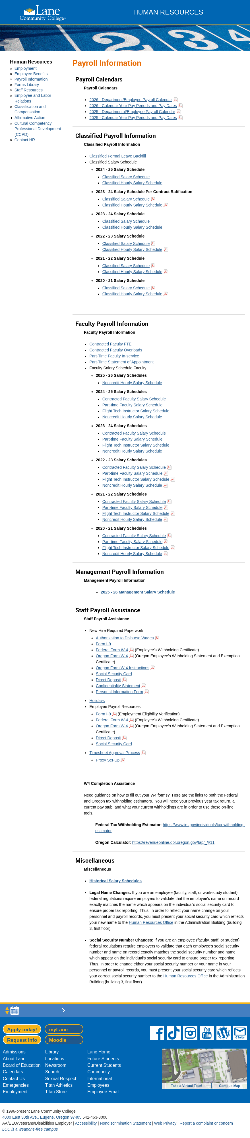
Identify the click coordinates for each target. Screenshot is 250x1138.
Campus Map (229, 1086)
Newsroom (56, 1065)
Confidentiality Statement (118, 685)
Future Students (103, 1058)
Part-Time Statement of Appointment (121, 362)
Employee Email (103, 1091)
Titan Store (56, 1091)
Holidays (97, 700)
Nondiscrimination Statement (125, 1123)
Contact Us (14, 1078)
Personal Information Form (119, 691)
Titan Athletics (59, 1085)
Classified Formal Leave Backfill (117, 156)
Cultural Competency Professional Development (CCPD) (38, 128)
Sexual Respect (60, 1078)
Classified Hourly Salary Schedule (132, 183)
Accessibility (86, 1123)
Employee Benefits (31, 73)
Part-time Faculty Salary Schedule (132, 405)
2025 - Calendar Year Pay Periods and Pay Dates (133, 117)
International (99, 1078)
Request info (22, 1040)
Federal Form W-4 (112, 650)
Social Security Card (114, 674)
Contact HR (25, 140)
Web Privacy (165, 1123)
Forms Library (27, 84)
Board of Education (22, 1065)
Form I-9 (103, 644)
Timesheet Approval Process (114, 752)
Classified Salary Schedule (126, 177)
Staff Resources (29, 90)
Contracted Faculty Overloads (115, 350)
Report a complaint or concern (206, 1123)
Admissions (14, 1051)
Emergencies (16, 1085)
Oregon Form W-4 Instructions (122, 668)
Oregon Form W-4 (112, 656)
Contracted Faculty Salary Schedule (134, 399)
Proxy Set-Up (107, 760)
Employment (26, 68)
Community (98, 1071)
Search (52, 1071)
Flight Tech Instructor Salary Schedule (136, 411)
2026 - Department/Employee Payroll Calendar (130, 99)
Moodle (57, 1040)
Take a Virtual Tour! (186, 1086)
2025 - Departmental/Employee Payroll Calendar (132, 111)
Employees (98, 1085)
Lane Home (98, 1051)
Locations (54, 1058)
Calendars (13, 1071)
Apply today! (22, 1029)
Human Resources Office (151, 922)
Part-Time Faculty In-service (114, 356)
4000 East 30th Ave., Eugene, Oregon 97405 (41, 1117)
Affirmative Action (30, 117)
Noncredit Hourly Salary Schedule (132, 382)
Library (52, 1051)
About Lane (14, 1058)
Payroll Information (31, 79)
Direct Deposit (108, 680)
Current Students (104, 1065)
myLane (58, 1029)
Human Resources (31, 62)
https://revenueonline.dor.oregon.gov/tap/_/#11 (173, 842)
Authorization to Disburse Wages (125, 638)
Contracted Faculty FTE (110, 344)
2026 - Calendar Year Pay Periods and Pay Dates (133, 105)
